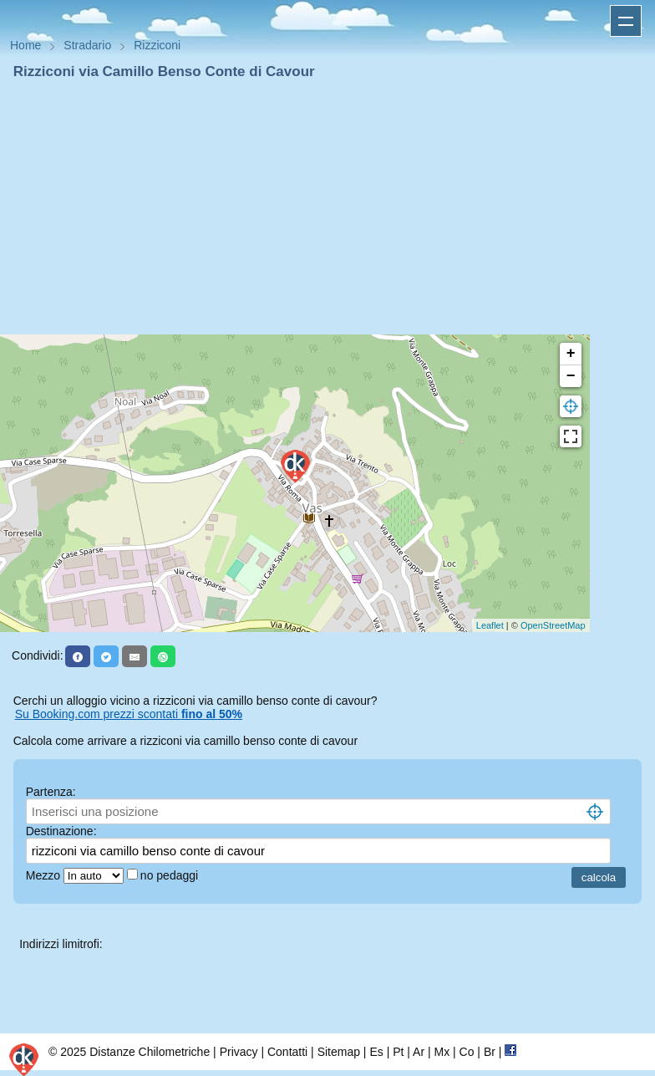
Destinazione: (61, 831)
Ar (418, 1051)
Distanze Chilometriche (149, 1051)
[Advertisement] (327, 207)
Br (489, 1051)
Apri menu (626, 21)
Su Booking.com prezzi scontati (128, 714)
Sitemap (338, 1051)
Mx (441, 1051)
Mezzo (44, 875)
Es (376, 1051)
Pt (398, 1051)
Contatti (287, 1051)
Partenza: (51, 791)
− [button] (571, 376)
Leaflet (490, 625)
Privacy (239, 1051)
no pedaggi (170, 875)
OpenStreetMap (553, 625)
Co (467, 1051)
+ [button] (571, 354)
